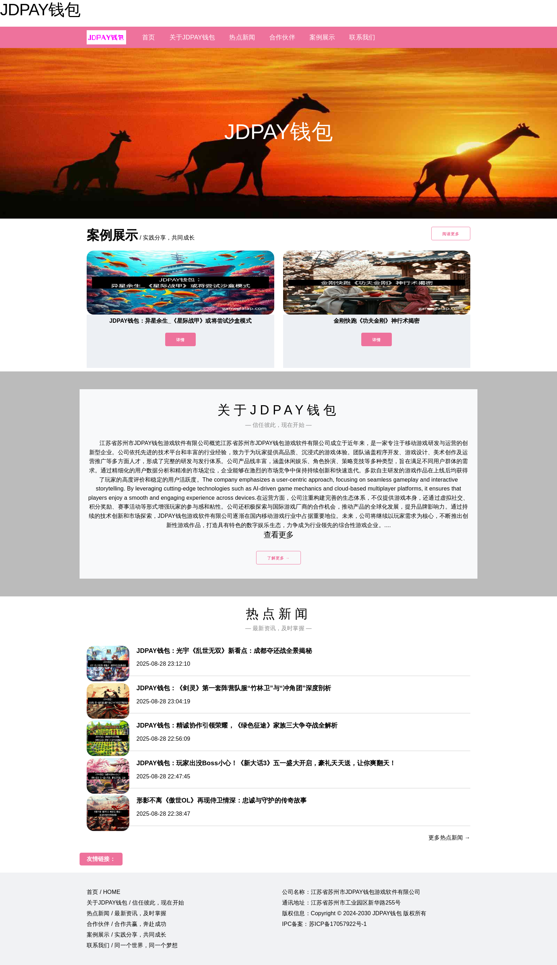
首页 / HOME (103, 892)
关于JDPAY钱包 (192, 37)
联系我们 (362, 37)
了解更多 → (278, 558)
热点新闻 (242, 37)
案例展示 (322, 37)
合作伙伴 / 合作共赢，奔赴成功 (126, 924)
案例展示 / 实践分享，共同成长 (126, 935)
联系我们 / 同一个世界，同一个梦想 (132, 945)
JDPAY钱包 (40, 9)
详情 (180, 340)
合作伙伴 (282, 37)
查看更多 (279, 534)
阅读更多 (450, 234)
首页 (148, 37)
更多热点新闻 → (449, 838)
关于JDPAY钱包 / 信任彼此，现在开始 (135, 903)
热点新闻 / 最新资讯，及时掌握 (126, 913)
